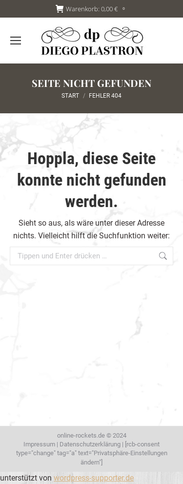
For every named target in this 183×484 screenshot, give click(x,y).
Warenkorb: (92, 9)
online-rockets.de (81, 435)
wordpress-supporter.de (94, 478)
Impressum (39, 444)
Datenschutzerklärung (90, 444)
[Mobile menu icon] (15, 40)
